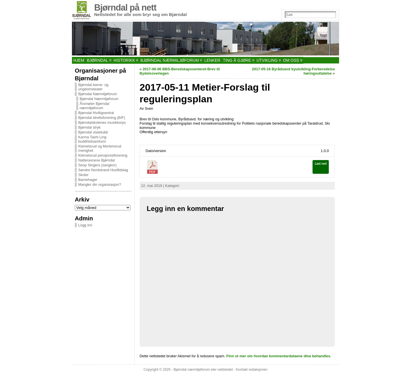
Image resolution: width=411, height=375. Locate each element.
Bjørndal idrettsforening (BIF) (101, 117)
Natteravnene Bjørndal (96, 160)
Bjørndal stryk (89, 127)
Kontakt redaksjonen (251, 370)
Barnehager (87, 179)
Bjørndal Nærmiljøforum (97, 94)
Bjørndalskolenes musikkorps (102, 122)
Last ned (321, 163)
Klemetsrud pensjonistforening (102, 155)
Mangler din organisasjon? (99, 184)
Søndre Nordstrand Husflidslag (103, 170)
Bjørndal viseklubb (93, 132)
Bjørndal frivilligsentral (96, 113)
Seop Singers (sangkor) (97, 165)
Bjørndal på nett (125, 8)
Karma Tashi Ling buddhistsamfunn (92, 139)
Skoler (83, 175)
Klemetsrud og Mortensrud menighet (99, 148)
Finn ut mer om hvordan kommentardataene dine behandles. (278, 356)
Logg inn (85, 225)
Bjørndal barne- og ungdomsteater (93, 87)
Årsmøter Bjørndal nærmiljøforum (94, 105)
